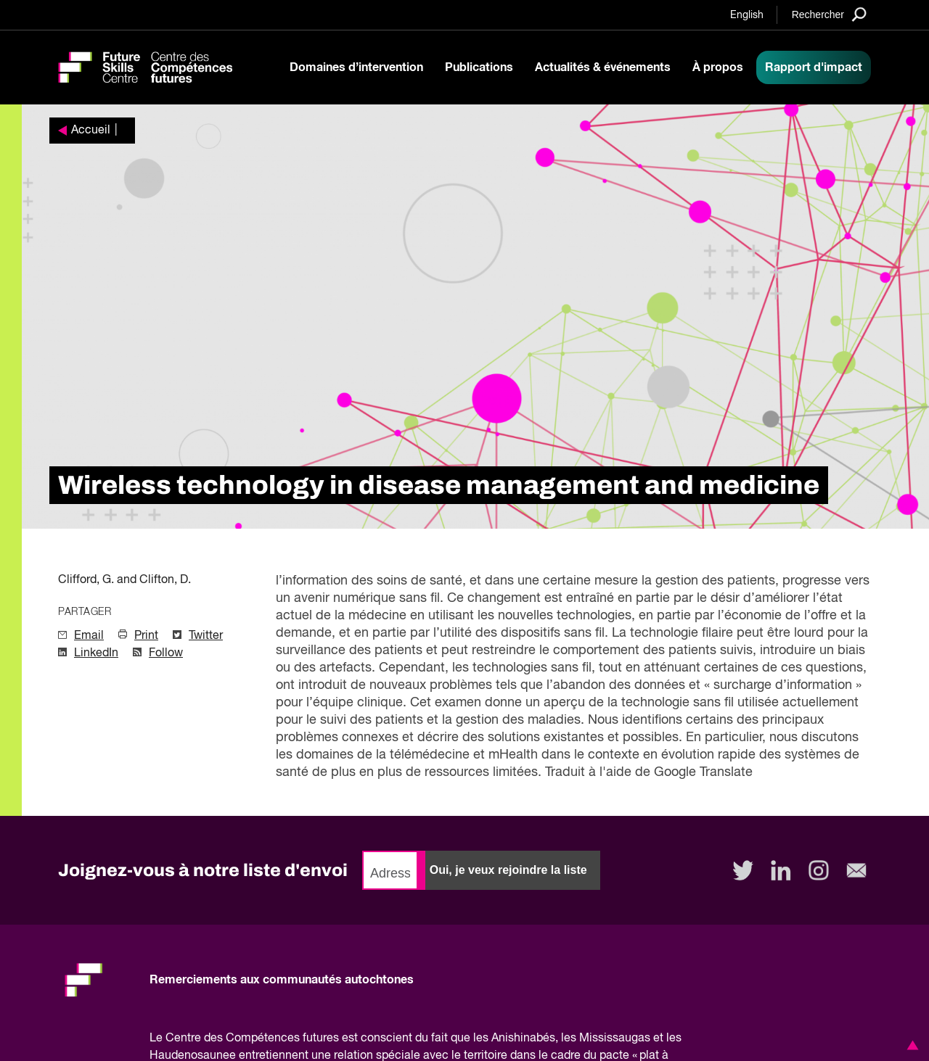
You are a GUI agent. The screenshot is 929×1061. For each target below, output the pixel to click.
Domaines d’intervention (356, 67)
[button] (910, 1045)
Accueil (90, 130)
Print (146, 636)
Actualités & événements (603, 67)
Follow (166, 653)
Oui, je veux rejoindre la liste (508, 870)
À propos (717, 67)
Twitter (206, 636)
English (747, 15)
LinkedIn (96, 653)
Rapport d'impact (813, 67)
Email (89, 636)
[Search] (829, 14)
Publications (479, 67)
